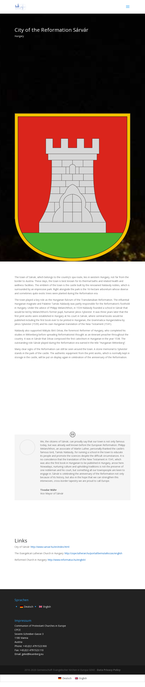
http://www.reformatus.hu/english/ (67, 559)
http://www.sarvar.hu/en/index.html (50, 546)
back (22, 571)
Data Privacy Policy (109, 669)
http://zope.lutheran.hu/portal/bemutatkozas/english (93, 553)
